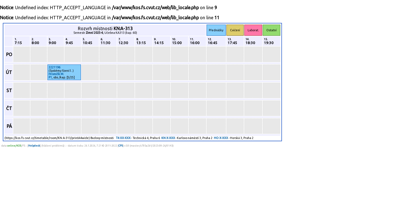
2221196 (54, 67)
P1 (50, 77)
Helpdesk (34, 145)
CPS (120, 145)
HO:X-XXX (221, 138)
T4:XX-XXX (123, 138)
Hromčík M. (56, 74)
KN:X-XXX (168, 138)
